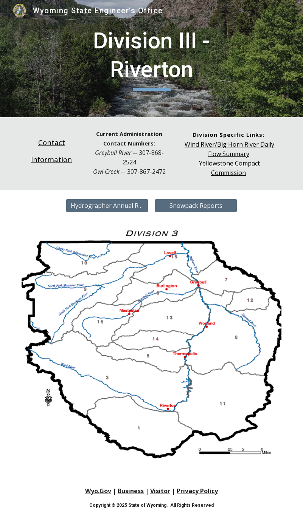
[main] (151, 58)
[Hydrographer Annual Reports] (107, 205)
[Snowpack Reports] (195, 205)
